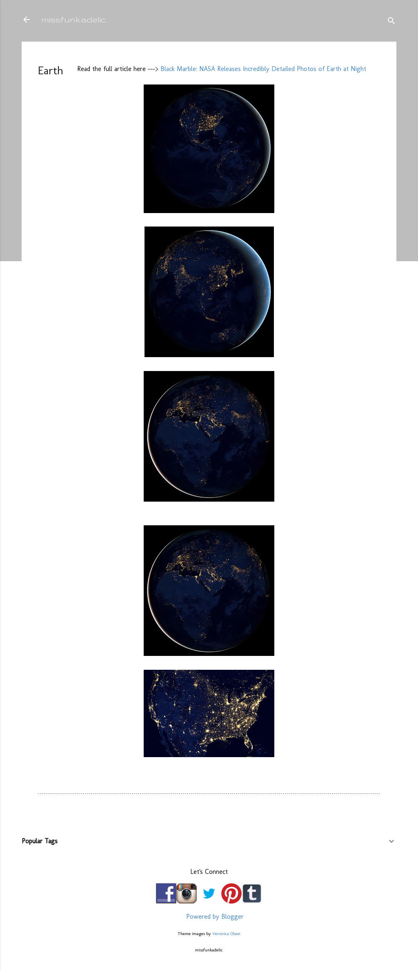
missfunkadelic (73, 19)
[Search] (391, 22)
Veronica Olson (226, 933)
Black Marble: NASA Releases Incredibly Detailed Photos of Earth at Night (263, 69)
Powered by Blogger (209, 916)
